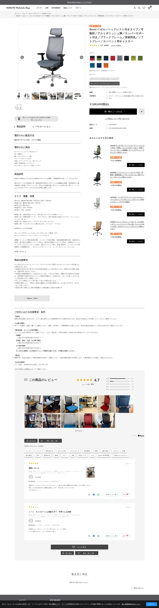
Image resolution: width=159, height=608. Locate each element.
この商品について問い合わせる (117, 119)
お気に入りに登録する (142, 111)
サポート (78, 8)
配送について (68, 8)
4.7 (97, 379)
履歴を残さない (139, 588)
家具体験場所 (56, 8)
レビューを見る (116, 45)
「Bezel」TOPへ (32, 298)
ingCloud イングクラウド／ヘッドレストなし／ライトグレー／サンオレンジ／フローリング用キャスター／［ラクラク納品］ (127, 199)
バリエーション (43, 126)
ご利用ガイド (28, 369)
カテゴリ (39, 8)
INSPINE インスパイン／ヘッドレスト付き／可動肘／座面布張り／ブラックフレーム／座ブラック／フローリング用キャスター (127, 175)
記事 (46, 8)
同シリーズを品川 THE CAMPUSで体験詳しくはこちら (36, 119)
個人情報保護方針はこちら (131, 604)
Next (81, 57)
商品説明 (21, 126)
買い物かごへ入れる (113, 111)
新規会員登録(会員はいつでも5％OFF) (79, 2)
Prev (22, 57)
